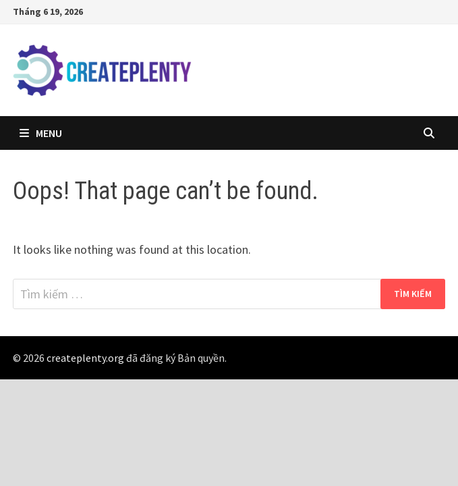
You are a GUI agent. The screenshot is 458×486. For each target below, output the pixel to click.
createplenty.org (85, 357)
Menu (41, 133)
